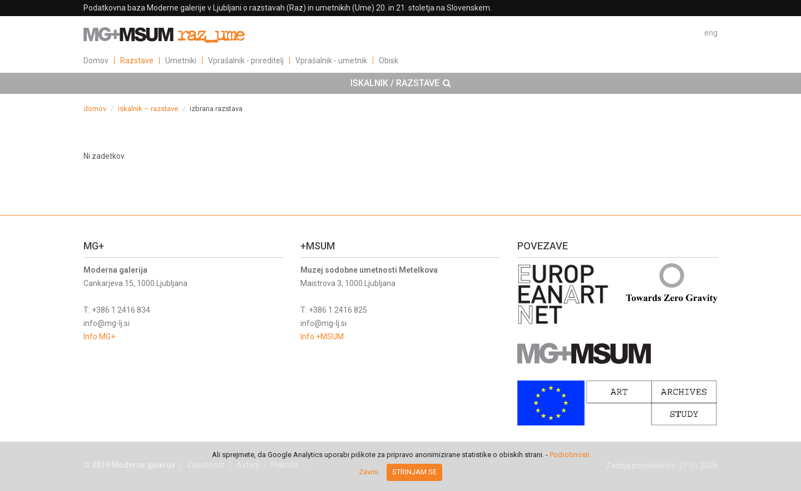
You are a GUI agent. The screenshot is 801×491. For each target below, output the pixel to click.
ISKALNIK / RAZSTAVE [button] (400, 83)
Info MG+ (99, 336)
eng (711, 32)
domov (94, 108)
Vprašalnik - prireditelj (246, 60)
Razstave (137, 60)
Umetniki (180, 60)
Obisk (388, 60)
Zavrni (368, 472)
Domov (95, 60)
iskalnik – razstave (148, 108)
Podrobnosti (570, 454)
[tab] (400, 83)
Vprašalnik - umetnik (331, 60)
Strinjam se (414, 472)
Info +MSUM (322, 336)
